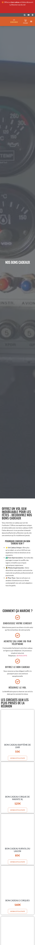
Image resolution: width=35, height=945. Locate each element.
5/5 (14, 20)
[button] (31, 21)
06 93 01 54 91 (22, 656)
